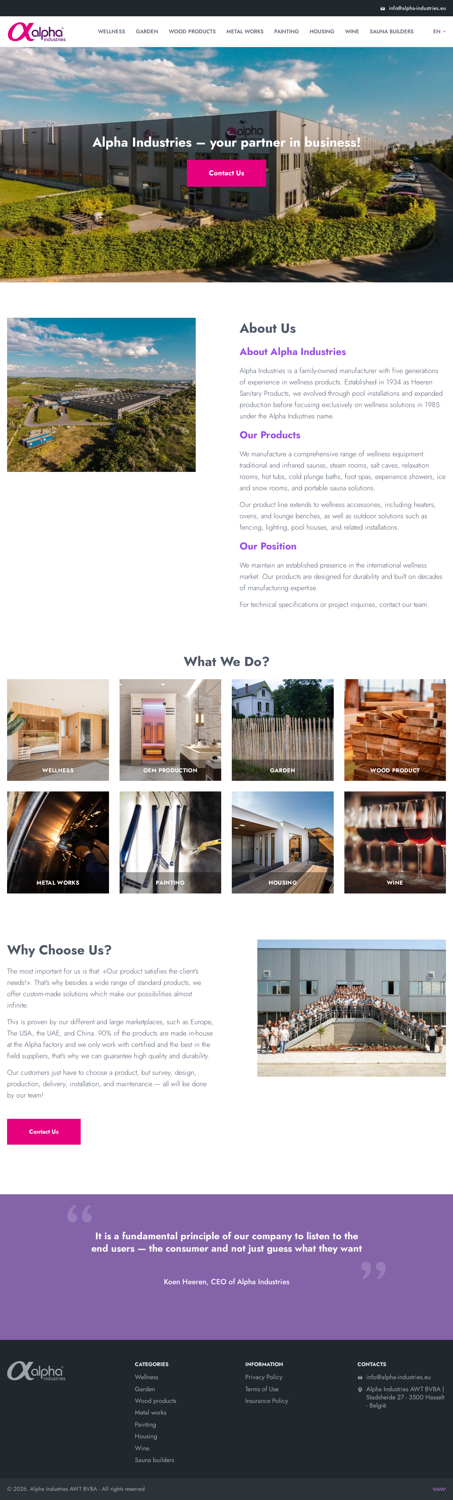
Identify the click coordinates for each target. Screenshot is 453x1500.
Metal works (245, 31)
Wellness (111, 31)
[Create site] (439, 1489)
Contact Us (226, 173)
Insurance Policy (266, 1400)
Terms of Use (262, 1389)
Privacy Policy (263, 1377)
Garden (147, 31)
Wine (352, 31)
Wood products (192, 31)
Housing (322, 31)
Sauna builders (392, 31)
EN (437, 31)
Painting (286, 31)
